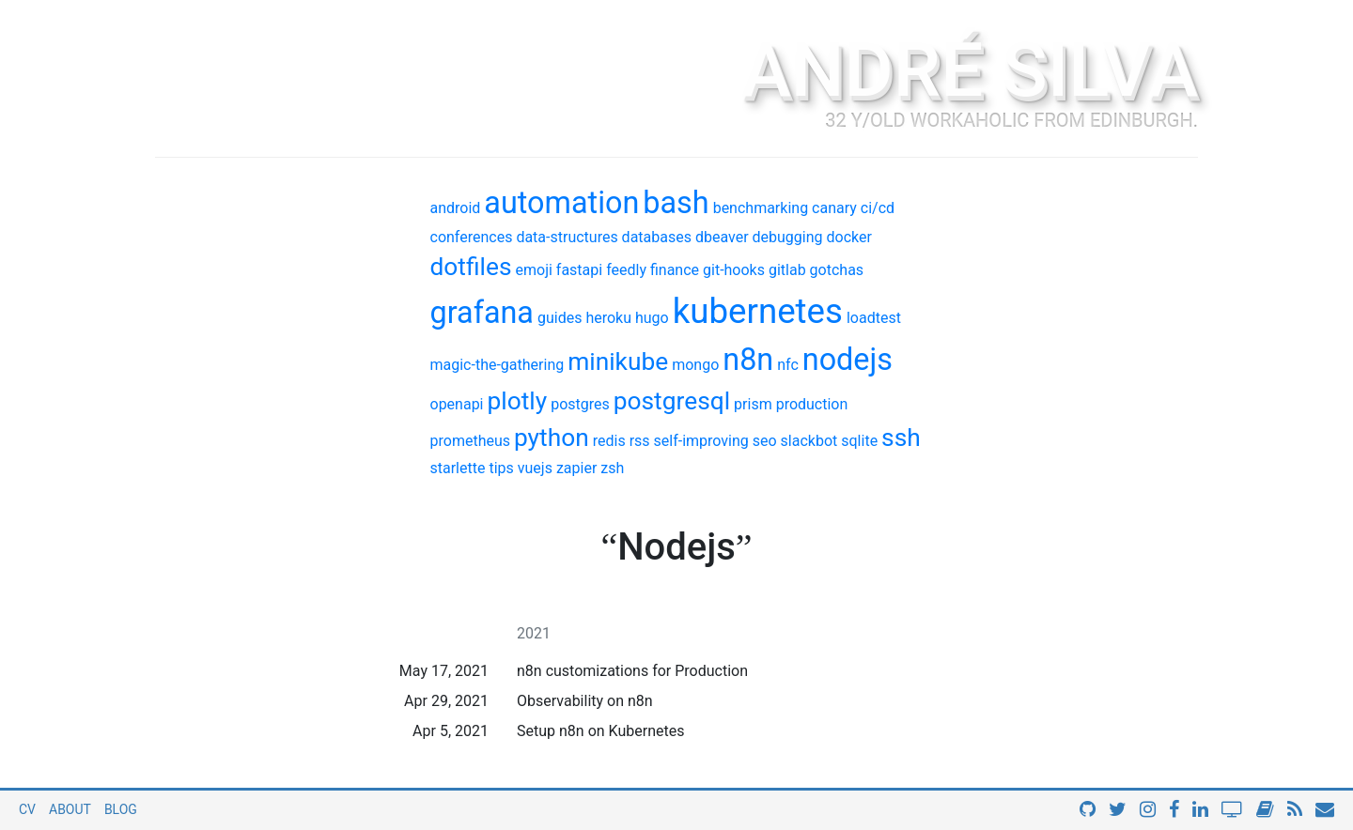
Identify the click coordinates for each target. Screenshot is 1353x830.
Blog (120, 809)
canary (834, 208)
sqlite (859, 441)
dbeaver (722, 237)
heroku (608, 318)
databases (657, 237)
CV (27, 809)
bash (675, 203)
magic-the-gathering (497, 365)
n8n (748, 359)
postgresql (672, 401)
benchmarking (760, 208)
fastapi (579, 270)
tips (501, 468)
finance (674, 270)
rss (640, 441)
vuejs (535, 468)
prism (753, 404)
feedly (626, 270)
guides (559, 318)
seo (765, 441)
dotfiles (471, 267)
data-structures (566, 237)
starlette (458, 468)
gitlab (787, 270)
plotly (517, 401)
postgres (580, 404)
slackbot (809, 441)
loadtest (874, 318)
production (812, 404)
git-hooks (734, 270)
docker (849, 237)
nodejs (847, 359)
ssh (901, 437)
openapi (457, 404)
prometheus (470, 441)
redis (609, 441)
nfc (788, 365)
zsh (612, 468)
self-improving (701, 441)
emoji (534, 270)
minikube (618, 361)
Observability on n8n (585, 701)
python (551, 437)
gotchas (837, 270)
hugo (652, 318)
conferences (471, 237)
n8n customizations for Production (632, 671)
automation (561, 203)
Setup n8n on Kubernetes (600, 731)
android (455, 208)
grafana (482, 312)
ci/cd (877, 208)
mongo (695, 365)
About (70, 809)
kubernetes (758, 311)
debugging (788, 237)
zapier (576, 468)
